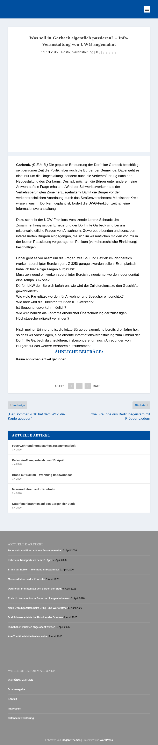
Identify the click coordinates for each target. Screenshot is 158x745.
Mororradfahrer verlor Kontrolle (33, 489)
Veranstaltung (82, 52)
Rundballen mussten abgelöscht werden (31, 627)
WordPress (106, 740)
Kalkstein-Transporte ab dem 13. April (38, 460)
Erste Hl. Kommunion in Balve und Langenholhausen (39, 598)
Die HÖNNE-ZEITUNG (20, 680)
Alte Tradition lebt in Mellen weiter (28, 636)
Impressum (14, 708)
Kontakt (12, 699)
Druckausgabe (16, 689)
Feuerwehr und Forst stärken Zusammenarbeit (44, 445)
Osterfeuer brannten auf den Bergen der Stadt (43, 503)
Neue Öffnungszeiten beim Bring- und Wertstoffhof (37, 608)
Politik (65, 52)
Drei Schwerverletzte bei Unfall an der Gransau (35, 617)
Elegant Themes (71, 740)
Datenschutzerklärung (21, 718)
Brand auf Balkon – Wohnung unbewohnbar (42, 474)
